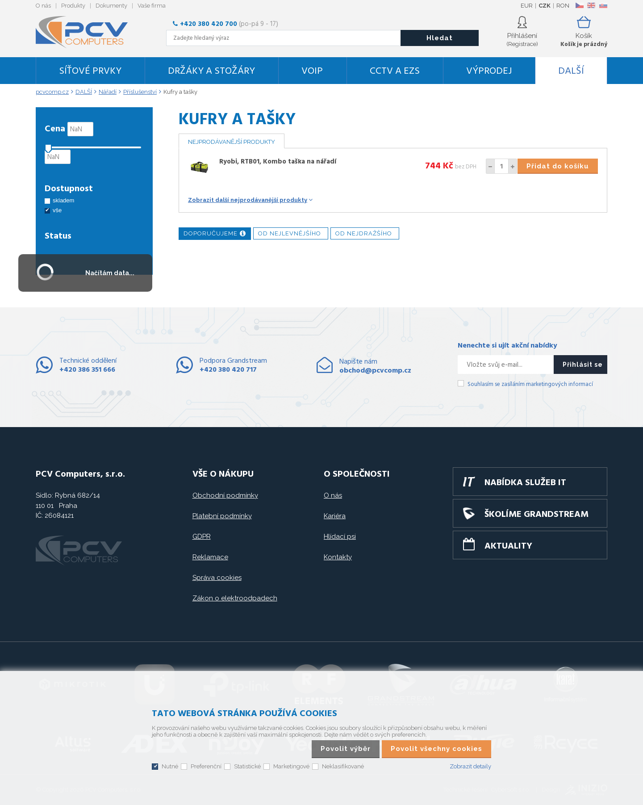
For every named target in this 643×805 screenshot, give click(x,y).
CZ (579, 5)
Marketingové (291, 766)
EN (591, 5)
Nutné (170, 766)
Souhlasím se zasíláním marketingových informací (530, 384)
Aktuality (508, 546)
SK (602, 5)
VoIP (312, 71)
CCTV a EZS (395, 71)
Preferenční (206, 766)
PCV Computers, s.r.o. (87, 32)
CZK (545, 5)
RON (562, 5)
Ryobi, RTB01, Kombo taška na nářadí (277, 161)
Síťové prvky (90, 71)
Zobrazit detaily (470, 766)
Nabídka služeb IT (525, 483)
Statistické (247, 766)
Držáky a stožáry (211, 71)
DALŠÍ (571, 71)
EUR (527, 5)
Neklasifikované (343, 766)
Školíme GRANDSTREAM (536, 514)
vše (57, 210)
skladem (63, 200)
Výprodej (489, 71)
